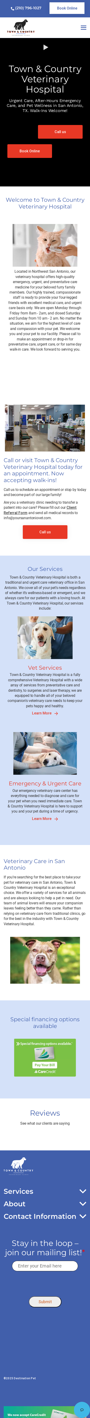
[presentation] (45, 1282)
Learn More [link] (45, 713)
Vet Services (45, 667)
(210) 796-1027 (28, 8)
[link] (66, 8)
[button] (45, 112)
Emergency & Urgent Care (45, 783)
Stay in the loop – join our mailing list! (45, 1248)
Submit (45, 1301)
